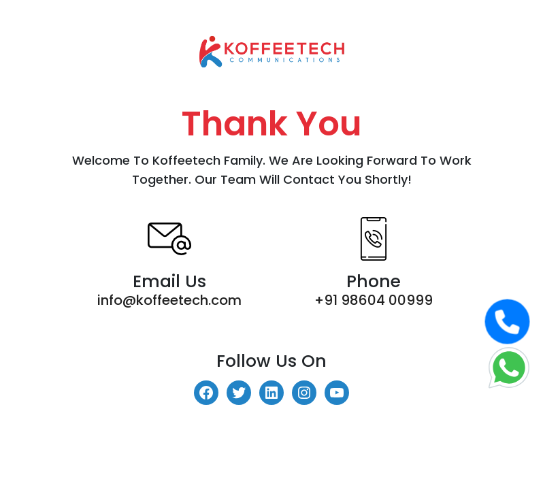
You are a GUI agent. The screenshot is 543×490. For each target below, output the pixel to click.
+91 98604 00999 (373, 300)
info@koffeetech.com (169, 300)
